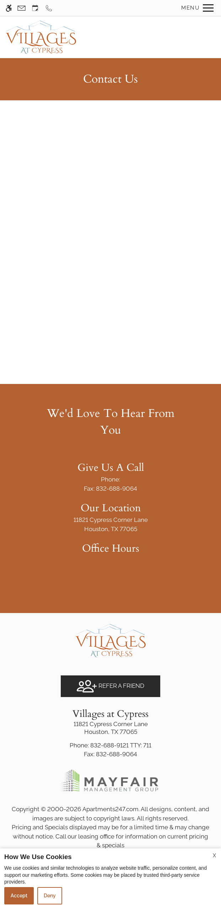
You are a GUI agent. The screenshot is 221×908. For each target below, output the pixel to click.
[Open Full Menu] (195, 8)
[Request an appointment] (35, 8)
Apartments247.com (110, 809)
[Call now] (48, 8)
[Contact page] (21, 8)
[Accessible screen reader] (8, 8)
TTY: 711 (110, 745)
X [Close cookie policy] (214, 855)
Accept (19, 895)
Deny (50, 895)
